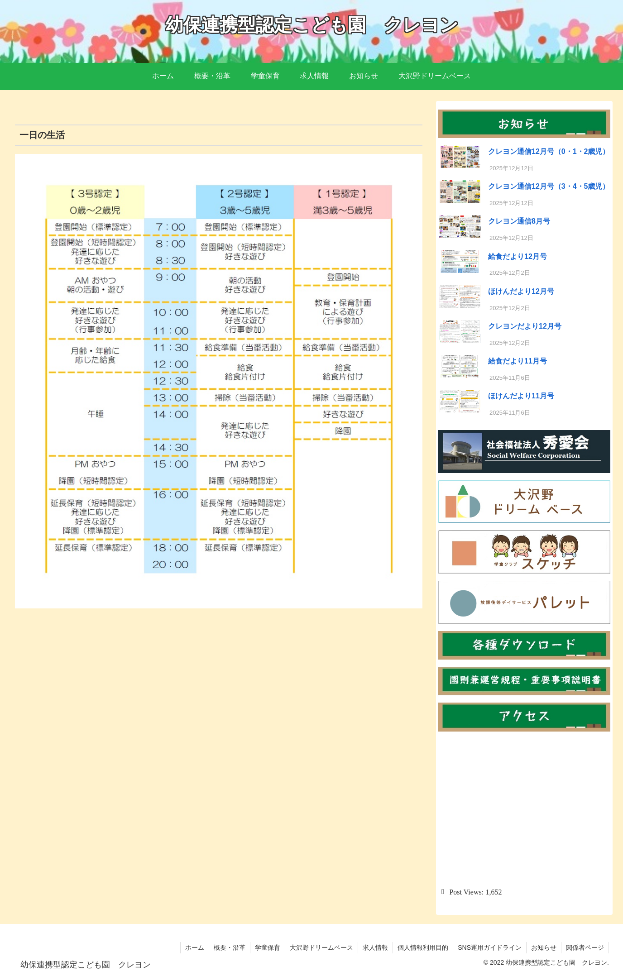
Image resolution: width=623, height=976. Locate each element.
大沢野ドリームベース (321, 947)
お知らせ (543, 947)
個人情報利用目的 (423, 947)
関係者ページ (585, 947)
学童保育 (267, 947)
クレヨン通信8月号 (519, 221)
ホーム (194, 947)
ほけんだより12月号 (521, 291)
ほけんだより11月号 (521, 396)
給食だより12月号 (517, 256)
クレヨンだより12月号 (524, 326)
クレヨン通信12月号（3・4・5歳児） (549, 186)
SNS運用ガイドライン (490, 947)
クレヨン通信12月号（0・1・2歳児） (549, 151)
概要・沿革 (229, 947)
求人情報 (375, 947)
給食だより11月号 (517, 361)
